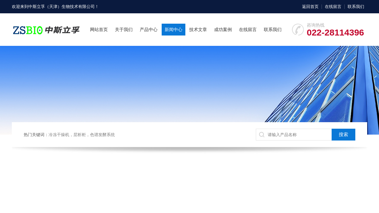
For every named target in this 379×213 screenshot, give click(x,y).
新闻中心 (173, 29)
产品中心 (149, 29)
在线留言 (333, 6)
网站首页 (99, 29)
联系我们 (356, 6)
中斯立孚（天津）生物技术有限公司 (61, 6)
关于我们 (124, 29)
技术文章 (198, 29)
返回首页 (310, 6)
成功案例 (223, 29)
